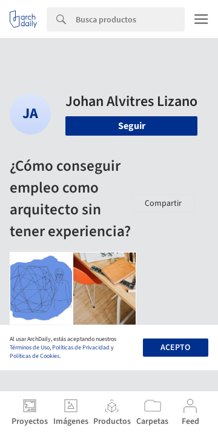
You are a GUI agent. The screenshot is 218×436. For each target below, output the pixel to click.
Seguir (131, 126)
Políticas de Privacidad (81, 347)
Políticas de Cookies (34, 356)
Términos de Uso (30, 347)
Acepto (175, 348)
